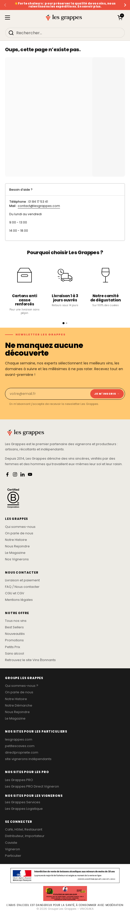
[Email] (47, 394)
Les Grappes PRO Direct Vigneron (32, 786)
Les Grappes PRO (19, 780)
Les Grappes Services (22, 802)
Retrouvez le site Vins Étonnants (30, 660)
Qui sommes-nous (20, 527)
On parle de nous (19, 533)
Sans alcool (14, 653)
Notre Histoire (16, 540)
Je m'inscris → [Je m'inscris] (107, 394)
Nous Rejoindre (17, 546)
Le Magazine (15, 553)
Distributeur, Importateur (24, 836)
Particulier (13, 856)
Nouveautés (15, 634)
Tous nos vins (15, 621)
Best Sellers (14, 627)
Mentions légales (19, 600)
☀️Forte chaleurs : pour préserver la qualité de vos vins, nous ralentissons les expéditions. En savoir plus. (65, 5)
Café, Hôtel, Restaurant (23, 829)
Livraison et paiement (22, 580)
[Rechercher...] (65, 33)
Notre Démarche (18, 705)
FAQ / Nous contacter (22, 587)
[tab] (65, 189)
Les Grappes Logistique (24, 809)
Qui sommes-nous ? (21, 686)
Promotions (14, 640)
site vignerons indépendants (28, 759)
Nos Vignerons (17, 559)
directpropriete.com (21, 752)
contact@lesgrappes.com (39, 206)
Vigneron (12, 849)
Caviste (11, 843)
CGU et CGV (14, 593)
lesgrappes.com (18, 739)
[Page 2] (66, 323)
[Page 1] (63, 323)
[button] (120, 17)
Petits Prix (12, 647)
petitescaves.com (19, 746)
